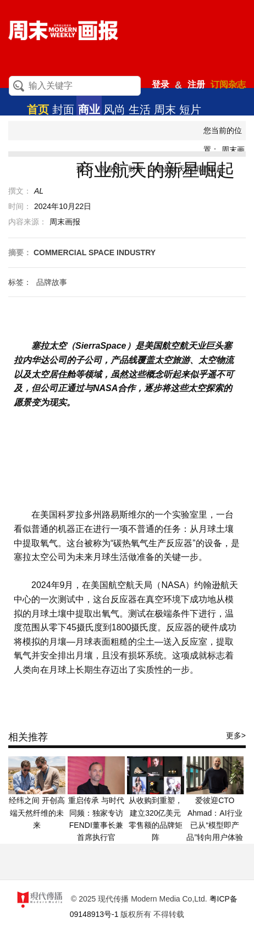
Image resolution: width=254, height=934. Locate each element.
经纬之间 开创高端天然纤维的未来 (37, 812)
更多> (236, 735)
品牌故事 (51, 282)
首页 (38, 109)
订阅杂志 (228, 84)
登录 (160, 84)
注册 (196, 84)
